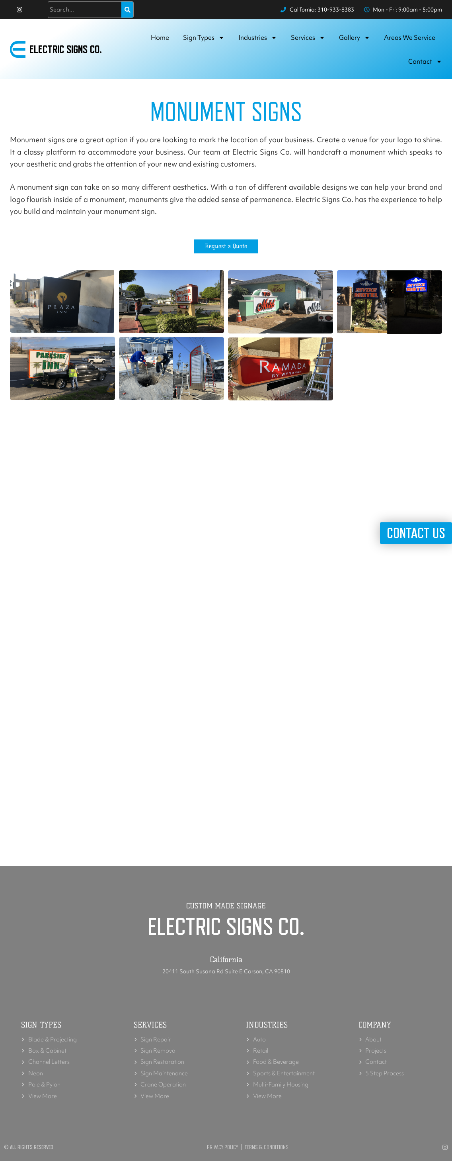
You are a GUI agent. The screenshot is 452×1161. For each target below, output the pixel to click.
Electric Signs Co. (65, 49)
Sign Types (203, 38)
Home (160, 37)
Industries (257, 38)
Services (308, 38)
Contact (425, 62)
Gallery (354, 38)
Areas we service (409, 37)
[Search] (127, 10)
